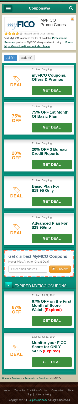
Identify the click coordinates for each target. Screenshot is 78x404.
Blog (29, 394)
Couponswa (39, 8)
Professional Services (37, 378)
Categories (57, 390)
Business (17, 378)
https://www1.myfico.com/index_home (27, 46)
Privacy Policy (43, 394)
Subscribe (60, 269)
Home (5, 378)
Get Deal (52, 90)
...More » (68, 42)
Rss (72, 19)
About (71, 390)
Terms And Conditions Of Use (30, 390)
